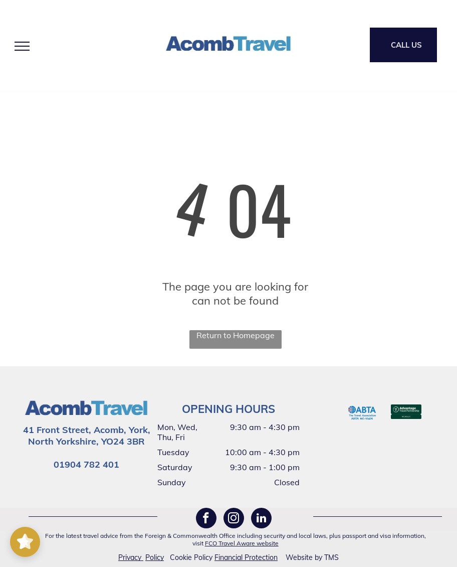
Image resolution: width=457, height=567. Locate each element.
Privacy (129, 557)
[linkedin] (261, 519)
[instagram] (233, 519)
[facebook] (206, 519)
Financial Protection (246, 557)
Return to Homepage (235, 335)
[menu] (22, 46)
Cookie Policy (191, 557)
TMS (331, 557)
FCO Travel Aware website (242, 543)
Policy (154, 557)
